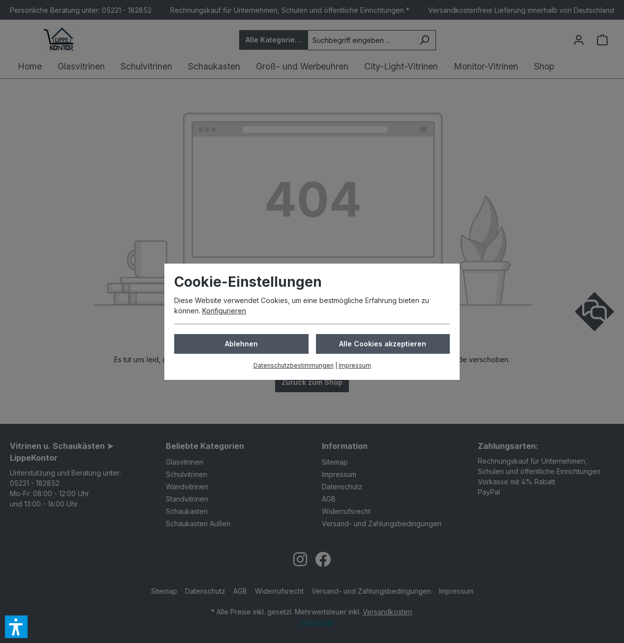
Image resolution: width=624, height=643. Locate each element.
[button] (16, 626)
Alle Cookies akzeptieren (382, 343)
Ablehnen (241, 343)
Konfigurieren (224, 310)
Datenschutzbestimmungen (293, 365)
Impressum (355, 365)
